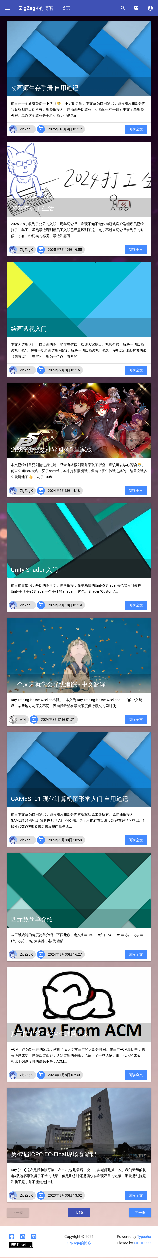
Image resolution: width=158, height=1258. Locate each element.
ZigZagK (26, 130)
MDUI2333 (142, 1244)
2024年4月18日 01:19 (65, 606)
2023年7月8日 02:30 (64, 1076)
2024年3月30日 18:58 (65, 841)
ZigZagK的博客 (37, 8)
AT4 (23, 720)
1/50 (79, 1214)
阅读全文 (136, 130)
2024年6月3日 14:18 (64, 492)
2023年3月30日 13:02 (65, 1196)
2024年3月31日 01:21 (58, 720)
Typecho (144, 1238)
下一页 (140, 1214)
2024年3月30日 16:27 (65, 955)
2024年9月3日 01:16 (64, 371)
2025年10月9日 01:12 (65, 130)
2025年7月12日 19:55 (65, 251)
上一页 (17, 1214)
